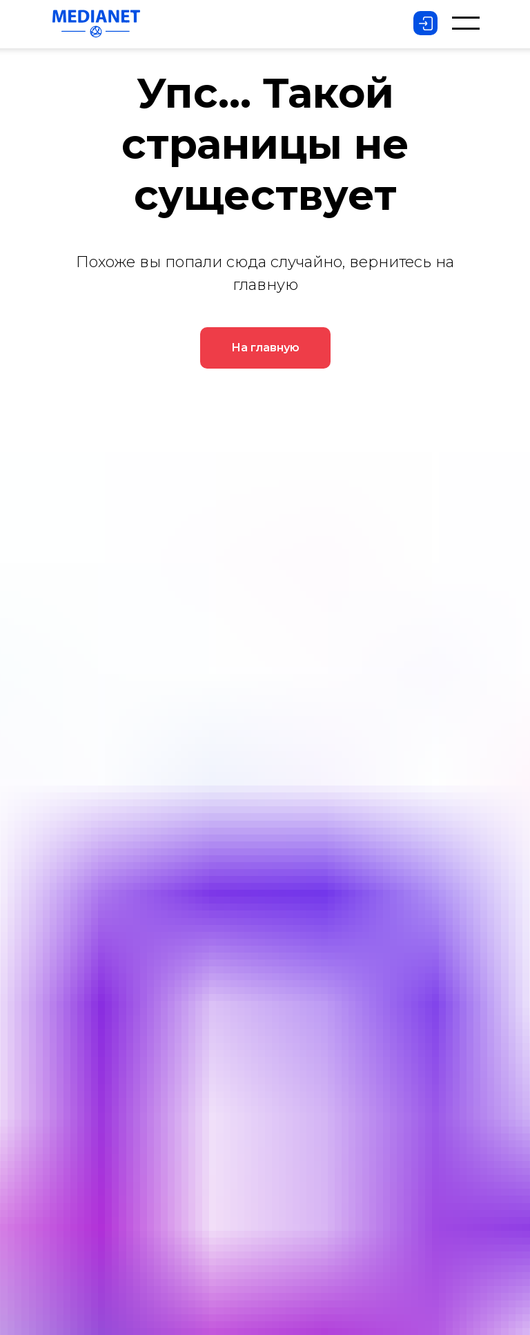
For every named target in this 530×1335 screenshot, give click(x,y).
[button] (466, 23)
